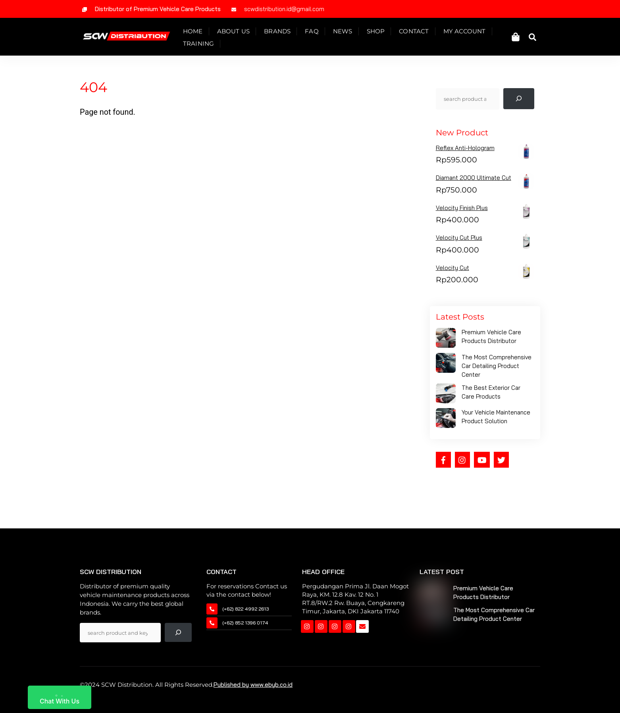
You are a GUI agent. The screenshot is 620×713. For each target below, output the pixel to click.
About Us (236, 32)
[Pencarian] (518, 101)
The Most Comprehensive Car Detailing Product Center (496, 369)
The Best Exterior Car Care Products (491, 395)
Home (196, 32)
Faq (315, 32)
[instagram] (462, 462)
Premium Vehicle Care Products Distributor (491, 339)
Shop (379, 32)
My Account (468, 32)
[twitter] (501, 462)
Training (202, 44)
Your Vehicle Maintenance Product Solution (496, 420)
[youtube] (482, 462)
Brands (281, 32)
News (346, 32)
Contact (417, 32)
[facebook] (443, 462)
